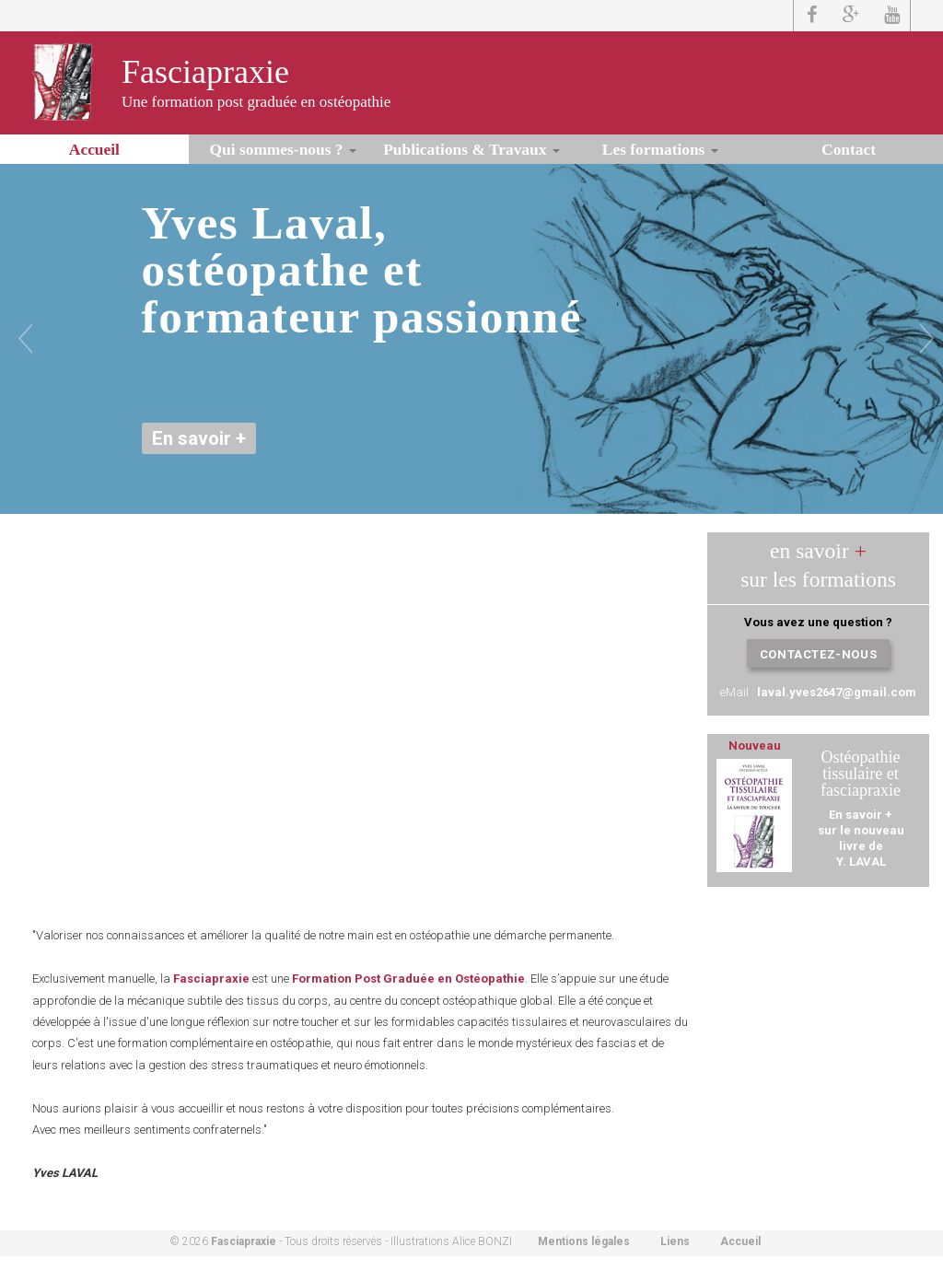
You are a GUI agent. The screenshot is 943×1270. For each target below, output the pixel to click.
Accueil (94, 149)
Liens (675, 1241)
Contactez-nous (818, 654)
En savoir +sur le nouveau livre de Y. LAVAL (861, 838)
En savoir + (199, 438)
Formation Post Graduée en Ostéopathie (408, 978)
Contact (848, 149)
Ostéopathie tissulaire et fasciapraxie (861, 773)
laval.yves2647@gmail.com (836, 692)
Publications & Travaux (471, 149)
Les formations (660, 149)
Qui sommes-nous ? (283, 149)
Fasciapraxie (205, 72)
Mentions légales (584, 1241)
